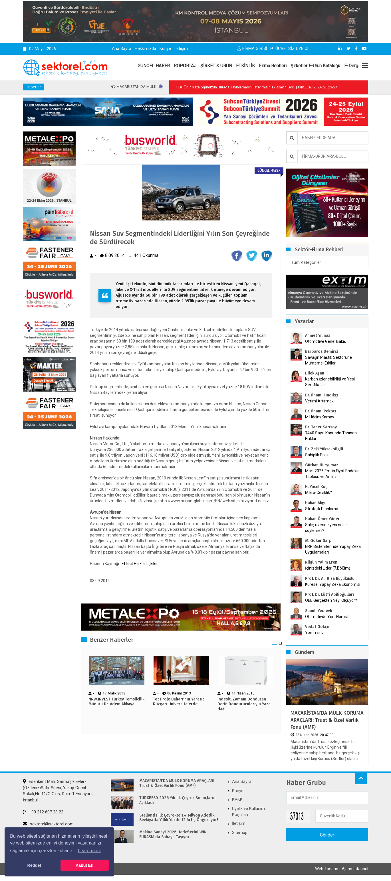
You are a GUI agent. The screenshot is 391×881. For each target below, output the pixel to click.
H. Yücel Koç (316, 486)
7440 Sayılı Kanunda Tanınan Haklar (331, 436)
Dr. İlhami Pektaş (320, 411)
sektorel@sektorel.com (48, 824)
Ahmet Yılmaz (317, 335)
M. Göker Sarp (318, 540)
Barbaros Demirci (321, 351)
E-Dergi (351, 65)
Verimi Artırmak (319, 401)
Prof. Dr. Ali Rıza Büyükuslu (329, 578)
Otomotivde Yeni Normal (327, 616)
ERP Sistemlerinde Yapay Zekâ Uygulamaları (333, 549)
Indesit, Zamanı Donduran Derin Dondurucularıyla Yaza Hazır (244, 704)
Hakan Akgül (316, 503)
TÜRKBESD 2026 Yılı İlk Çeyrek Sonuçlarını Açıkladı (178, 800)
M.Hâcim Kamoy (319, 417)
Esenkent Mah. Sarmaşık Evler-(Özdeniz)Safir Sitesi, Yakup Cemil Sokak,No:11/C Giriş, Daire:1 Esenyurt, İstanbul (58, 790)
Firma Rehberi (273, 65)
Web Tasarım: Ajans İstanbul (341, 868)
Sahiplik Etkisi (317, 455)
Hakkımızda (145, 48)
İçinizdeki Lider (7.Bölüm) (327, 568)
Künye (165, 48)
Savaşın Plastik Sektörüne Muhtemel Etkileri (328, 360)
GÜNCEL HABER (154, 65)
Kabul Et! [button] (85, 865)
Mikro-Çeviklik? (318, 492)
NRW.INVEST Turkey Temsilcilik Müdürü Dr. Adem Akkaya (116, 701)
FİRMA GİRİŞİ (252, 48)
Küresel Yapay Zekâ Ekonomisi (332, 584)
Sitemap (239, 832)
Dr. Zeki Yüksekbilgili (324, 449)
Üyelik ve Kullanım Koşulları (248, 811)
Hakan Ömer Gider (322, 519)
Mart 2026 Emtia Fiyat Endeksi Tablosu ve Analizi (332, 474)
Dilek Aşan (314, 373)
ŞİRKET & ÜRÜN (216, 65)
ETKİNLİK (245, 65)
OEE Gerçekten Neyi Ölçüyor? (331, 600)
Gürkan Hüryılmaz (321, 465)
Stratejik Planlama (321, 509)
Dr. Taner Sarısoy (321, 427)
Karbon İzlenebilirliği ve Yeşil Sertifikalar (330, 382)
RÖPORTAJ (185, 65)
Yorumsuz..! (315, 632)
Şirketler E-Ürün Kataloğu (315, 65)
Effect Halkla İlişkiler (140, 563)
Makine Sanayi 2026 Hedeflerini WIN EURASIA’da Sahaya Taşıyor (173, 834)
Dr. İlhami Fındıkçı (321, 395)
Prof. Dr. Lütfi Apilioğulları (329, 594)
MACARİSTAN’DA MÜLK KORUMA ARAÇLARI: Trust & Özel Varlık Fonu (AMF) (327, 720)
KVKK (237, 799)
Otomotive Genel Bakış (325, 341)
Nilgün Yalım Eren (321, 562)
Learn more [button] (89, 850)
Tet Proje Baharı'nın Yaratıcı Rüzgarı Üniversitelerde (179, 701)
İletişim (181, 48)
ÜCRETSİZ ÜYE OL (290, 48)
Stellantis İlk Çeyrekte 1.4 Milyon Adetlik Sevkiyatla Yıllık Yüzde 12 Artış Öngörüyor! (178, 818)
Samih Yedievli (318, 610)
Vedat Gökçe (317, 626)
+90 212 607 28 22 (43, 812)
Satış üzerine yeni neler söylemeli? (326, 527)
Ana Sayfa (121, 48)
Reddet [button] (34, 865)
